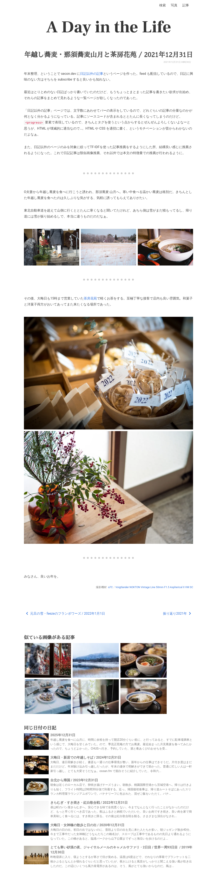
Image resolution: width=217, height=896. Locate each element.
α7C (110, 586)
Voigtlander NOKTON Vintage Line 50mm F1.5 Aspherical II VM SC (154, 586)
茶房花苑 (90, 298)
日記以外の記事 (91, 74)
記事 (185, 5)
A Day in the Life (108, 27)
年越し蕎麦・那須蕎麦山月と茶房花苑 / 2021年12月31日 (108, 54)
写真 (174, 5)
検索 (162, 5)
